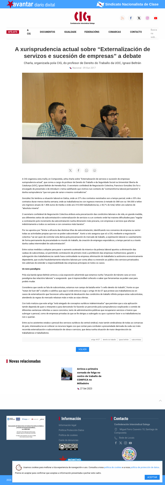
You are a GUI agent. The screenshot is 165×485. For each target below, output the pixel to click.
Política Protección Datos (71, 430)
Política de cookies (68, 435)
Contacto (136, 32)
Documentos (47, 32)
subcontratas (136, 340)
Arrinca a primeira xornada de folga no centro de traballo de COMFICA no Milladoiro (89, 376)
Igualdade (70, 32)
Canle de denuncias (68, 440)
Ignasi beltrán (124, 340)
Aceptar (152, 477)
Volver (82, 349)
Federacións (91, 32)
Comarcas (115, 32)
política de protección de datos (145, 467)
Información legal (67, 425)
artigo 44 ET (95, 340)
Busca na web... (153, 33)
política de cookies (112, 467)
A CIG (29, 32)
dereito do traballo (109, 340)
